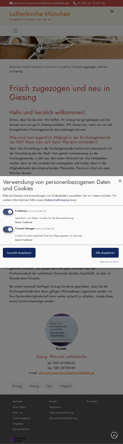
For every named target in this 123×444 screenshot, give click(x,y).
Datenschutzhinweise (57, 200)
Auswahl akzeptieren (19, 253)
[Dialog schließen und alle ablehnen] (120, 178)
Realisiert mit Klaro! (109, 261)
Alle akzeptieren (105, 253)
